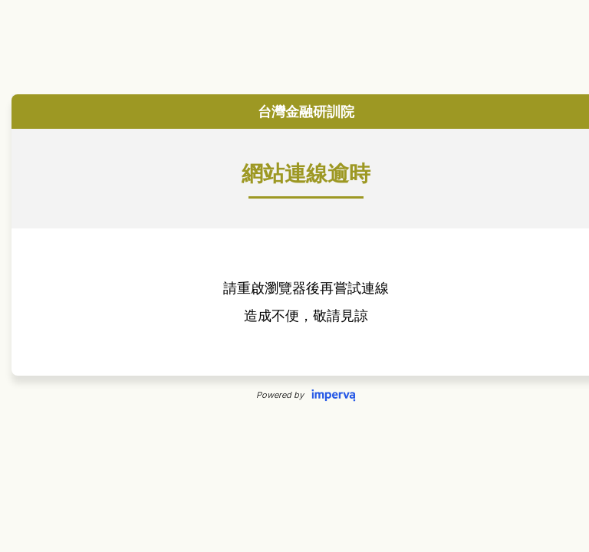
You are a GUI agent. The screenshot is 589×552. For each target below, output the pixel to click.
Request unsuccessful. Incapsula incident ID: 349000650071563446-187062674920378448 (294, 276)
